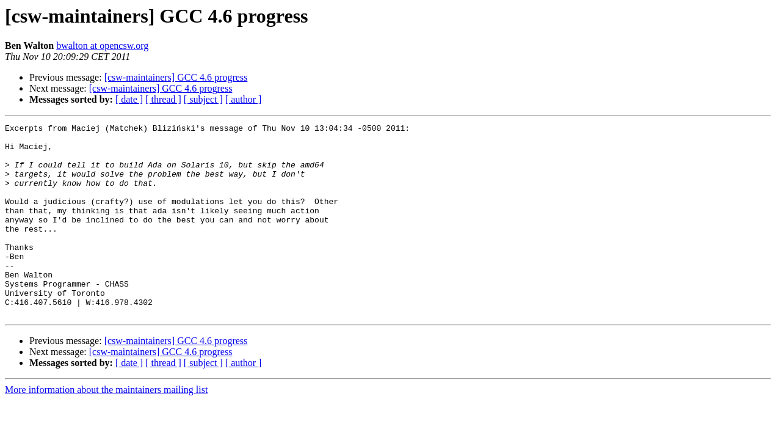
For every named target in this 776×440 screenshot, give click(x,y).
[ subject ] (203, 99)
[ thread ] (163, 99)
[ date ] (129, 99)
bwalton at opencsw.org (102, 45)
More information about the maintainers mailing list (106, 428)
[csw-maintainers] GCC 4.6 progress (176, 77)
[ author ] (243, 99)
